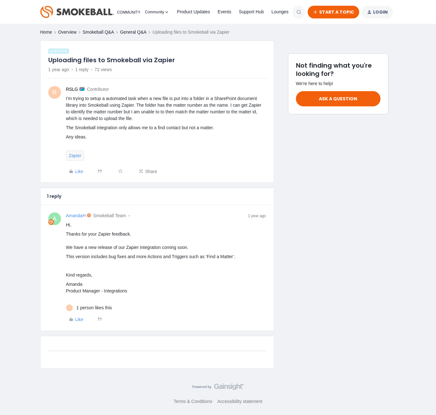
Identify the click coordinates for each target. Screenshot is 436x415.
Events (224, 11)
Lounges (280, 11)
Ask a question (338, 99)
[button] (333, 12)
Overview (67, 32)
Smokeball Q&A (98, 32)
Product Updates (193, 11)
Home (46, 32)
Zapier (75, 155)
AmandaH (76, 215)
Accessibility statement (239, 401)
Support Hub (251, 11)
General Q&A (133, 32)
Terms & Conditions (193, 401)
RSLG (72, 89)
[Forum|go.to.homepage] (89, 12)
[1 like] (89, 308)
